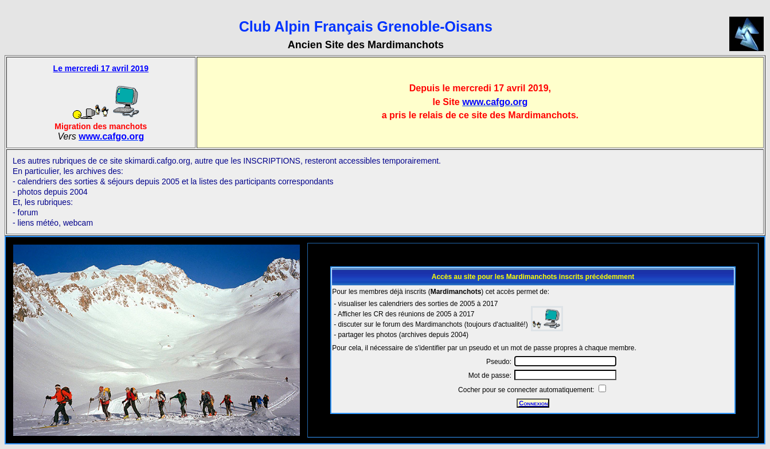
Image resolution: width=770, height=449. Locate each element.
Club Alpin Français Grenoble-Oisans (366, 26)
